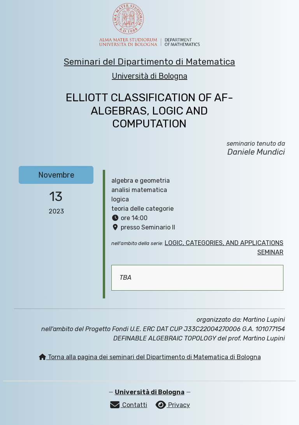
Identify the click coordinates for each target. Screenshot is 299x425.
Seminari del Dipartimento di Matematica (149, 61)
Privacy (172, 405)
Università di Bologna (149, 76)
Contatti (128, 405)
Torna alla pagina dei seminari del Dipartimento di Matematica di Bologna (150, 357)
